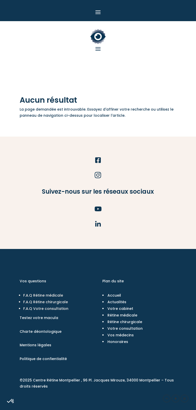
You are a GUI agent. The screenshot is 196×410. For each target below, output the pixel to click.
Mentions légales (35, 345)
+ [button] (175, 398)
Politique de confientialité (43, 358)
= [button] (184, 398)
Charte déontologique (41, 331)
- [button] (166, 398)
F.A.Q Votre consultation (45, 308)
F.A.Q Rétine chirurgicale (45, 302)
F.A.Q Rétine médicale (43, 295)
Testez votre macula (39, 317)
